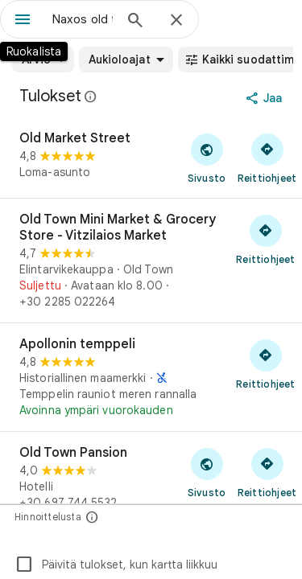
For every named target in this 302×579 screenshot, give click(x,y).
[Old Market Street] (151, 157)
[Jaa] (265, 98)
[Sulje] (176, 21)
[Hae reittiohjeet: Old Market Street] (267, 157)
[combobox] (82, 19)
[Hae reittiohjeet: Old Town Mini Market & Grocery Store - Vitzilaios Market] (265, 238)
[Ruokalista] (22, 21)
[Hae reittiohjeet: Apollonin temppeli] (265, 363)
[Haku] (135, 22)
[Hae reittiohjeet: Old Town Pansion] (267, 472)
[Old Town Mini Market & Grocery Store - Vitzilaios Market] (151, 260)
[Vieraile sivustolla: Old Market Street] (206, 157)
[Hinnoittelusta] (92, 517)
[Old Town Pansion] (151, 488)
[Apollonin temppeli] (151, 377)
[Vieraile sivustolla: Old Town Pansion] (206, 472)
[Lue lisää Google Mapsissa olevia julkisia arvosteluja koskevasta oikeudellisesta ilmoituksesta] (91, 96)
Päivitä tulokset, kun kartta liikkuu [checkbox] (115, 564)
